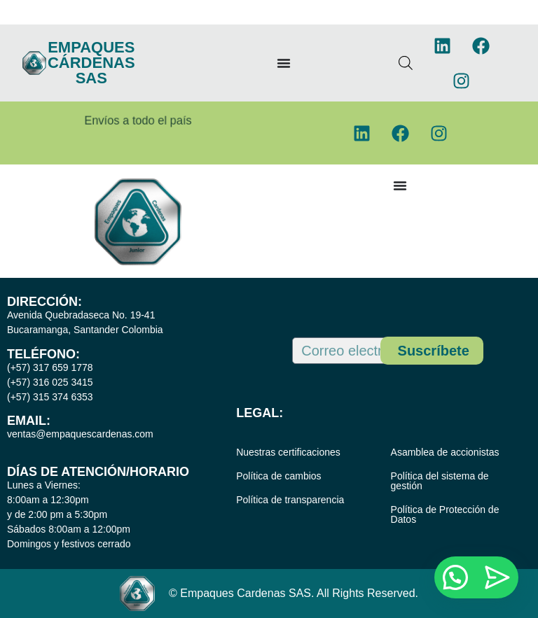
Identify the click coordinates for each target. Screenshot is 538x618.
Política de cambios (278, 476)
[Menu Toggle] (284, 63)
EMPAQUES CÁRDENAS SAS (91, 62)
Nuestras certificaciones (288, 452)
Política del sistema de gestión (440, 480)
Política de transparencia (290, 499)
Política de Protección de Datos (445, 514)
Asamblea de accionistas (445, 452)
